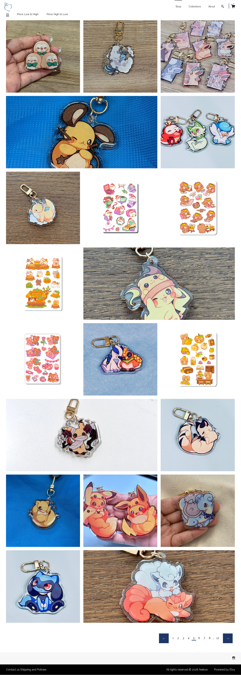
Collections (195, 6)
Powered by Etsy (224, 669)
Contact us (13, 669)
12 (217, 638)
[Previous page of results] (164, 638)
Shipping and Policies (33, 669)
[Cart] (233, 6)
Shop (178, 6)
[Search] (222, 7)
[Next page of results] (228, 638)
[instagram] (233, 658)
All (7, 14)
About (211, 6)
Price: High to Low (57, 14)
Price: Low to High (27, 14)
